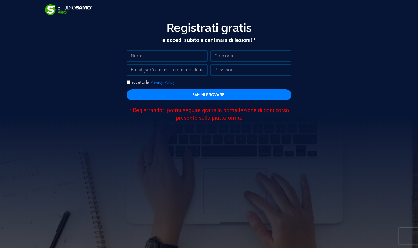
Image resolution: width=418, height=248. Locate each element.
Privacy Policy (162, 82)
